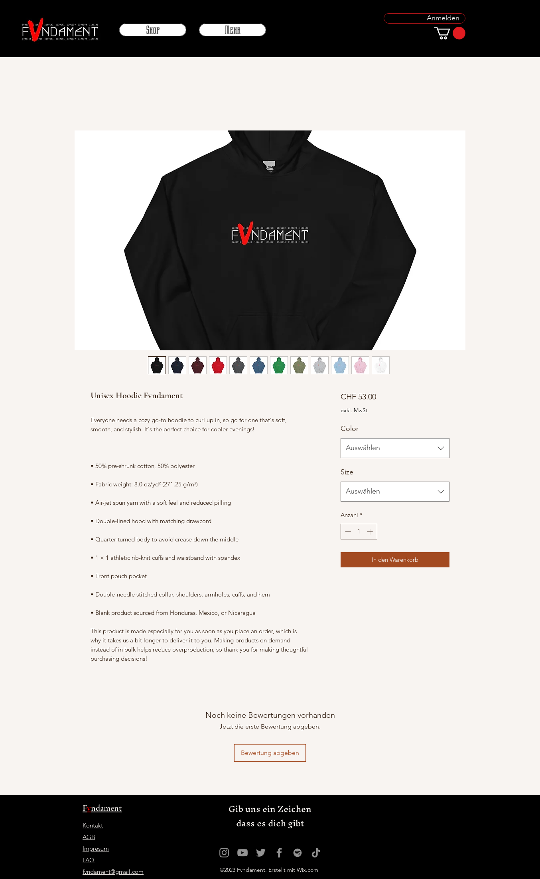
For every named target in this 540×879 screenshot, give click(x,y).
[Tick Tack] (315, 852)
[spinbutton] (358, 531)
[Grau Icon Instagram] (224, 852)
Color (350, 428)
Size (347, 472)
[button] (449, 33)
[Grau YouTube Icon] (242, 852)
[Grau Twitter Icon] (260, 852)
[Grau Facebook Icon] (279, 852)
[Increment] (370, 531)
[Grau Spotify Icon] (297, 852)
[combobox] (395, 448)
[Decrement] (347, 531)
